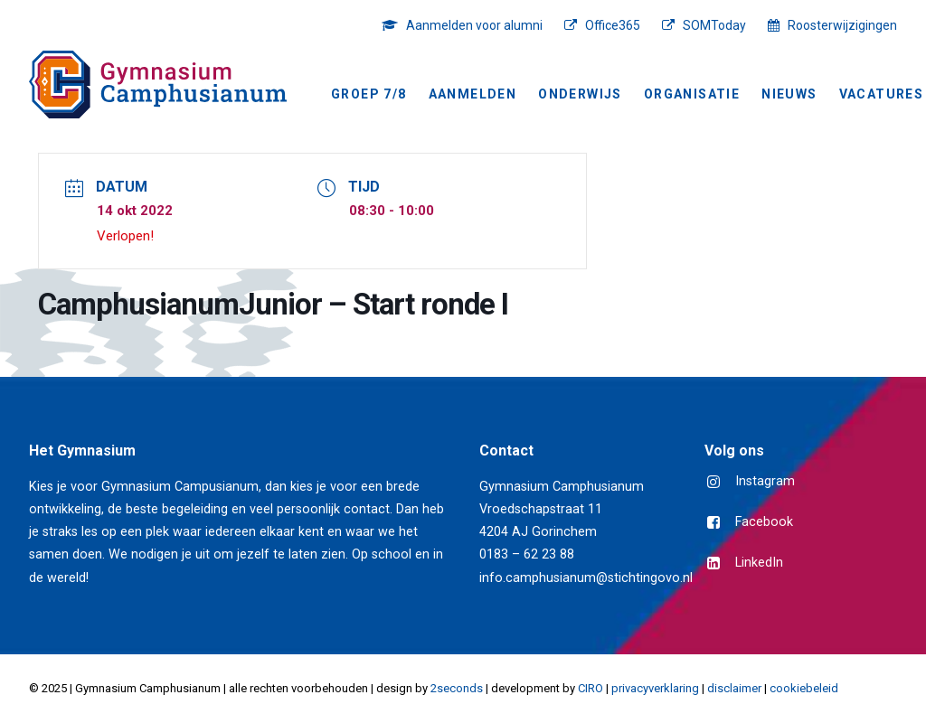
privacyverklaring (655, 688)
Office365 (612, 25)
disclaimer (734, 688)
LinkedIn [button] (759, 562)
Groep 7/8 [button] (369, 94)
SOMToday (714, 25)
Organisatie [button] (692, 94)
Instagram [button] (765, 481)
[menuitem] (467, 25)
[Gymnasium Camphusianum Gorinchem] (158, 84)
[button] (713, 483)
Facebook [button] (764, 522)
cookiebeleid (804, 688)
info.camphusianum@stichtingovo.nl (586, 578)
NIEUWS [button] (789, 94)
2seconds (456, 688)
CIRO (590, 688)
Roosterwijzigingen (842, 25)
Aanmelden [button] (473, 94)
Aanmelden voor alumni (474, 25)
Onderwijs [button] (580, 94)
